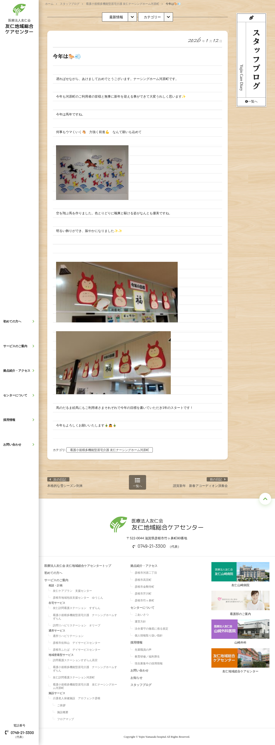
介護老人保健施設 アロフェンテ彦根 (76, 697)
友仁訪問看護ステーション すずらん (76, 607)
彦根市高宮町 (143, 579)
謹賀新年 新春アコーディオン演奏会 (200, 485)
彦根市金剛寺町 (144, 586)
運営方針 (140, 621)
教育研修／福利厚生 (147, 656)
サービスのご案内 (20, 346)
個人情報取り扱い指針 (149, 634)
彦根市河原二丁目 (146, 572)
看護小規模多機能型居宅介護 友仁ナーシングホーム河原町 (122, 3)
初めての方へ (20, 321)
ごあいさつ (142, 614)
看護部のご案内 (240, 602)
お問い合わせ (20, 444)
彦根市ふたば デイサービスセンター (76, 649)
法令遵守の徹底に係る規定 (151, 628)
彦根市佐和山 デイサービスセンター (76, 642)
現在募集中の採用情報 (149, 663)
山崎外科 (240, 631)
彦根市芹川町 (143, 593)
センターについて (20, 395)
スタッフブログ (69, 3)
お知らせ (136, 677)
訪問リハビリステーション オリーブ (76, 625)
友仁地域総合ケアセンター (240, 660)
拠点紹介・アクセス (20, 370)
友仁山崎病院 (240, 573)
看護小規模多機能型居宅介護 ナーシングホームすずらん (85, 616)
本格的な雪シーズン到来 (65, 485)
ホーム (49, 3)
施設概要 (62, 711)
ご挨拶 (61, 704)
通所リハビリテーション (68, 635)
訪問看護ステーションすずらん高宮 (75, 659)
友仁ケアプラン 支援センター (72, 590)
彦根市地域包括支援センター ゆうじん (78, 597)
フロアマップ (65, 718)
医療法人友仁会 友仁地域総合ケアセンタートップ (77, 565)
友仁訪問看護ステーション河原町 (74, 677)
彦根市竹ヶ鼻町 (144, 600)
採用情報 (20, 420)
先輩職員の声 (143, 649)
